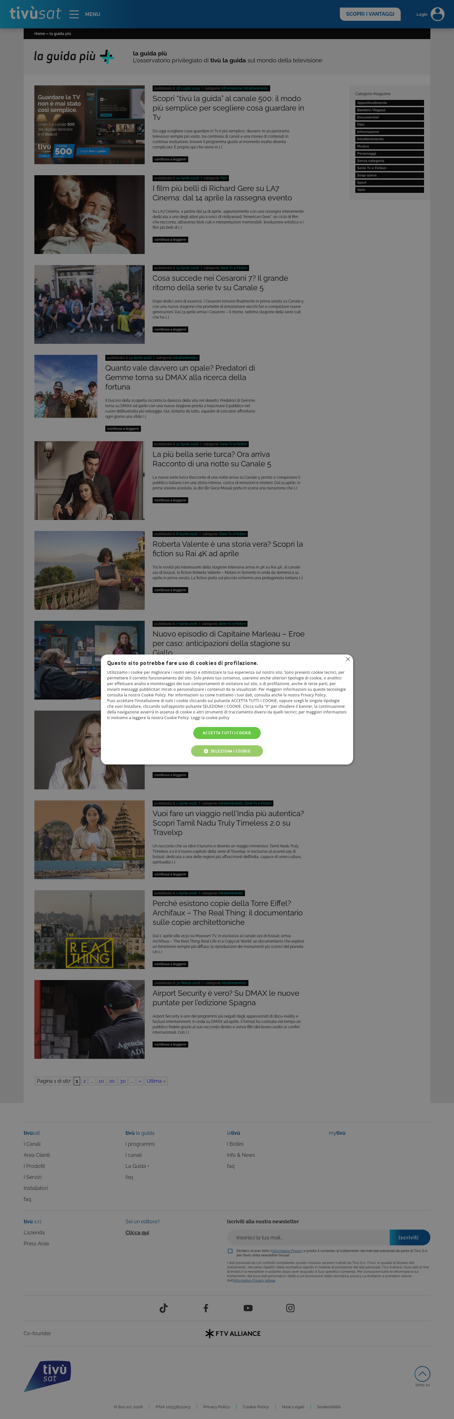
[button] (227, 751)
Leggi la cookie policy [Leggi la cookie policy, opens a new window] (210, 717)
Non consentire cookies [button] (348, 659)
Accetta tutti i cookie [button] (227, 732)
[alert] (227, 709)
